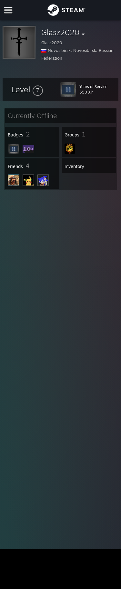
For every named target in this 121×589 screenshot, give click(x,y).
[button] (27, 89)
